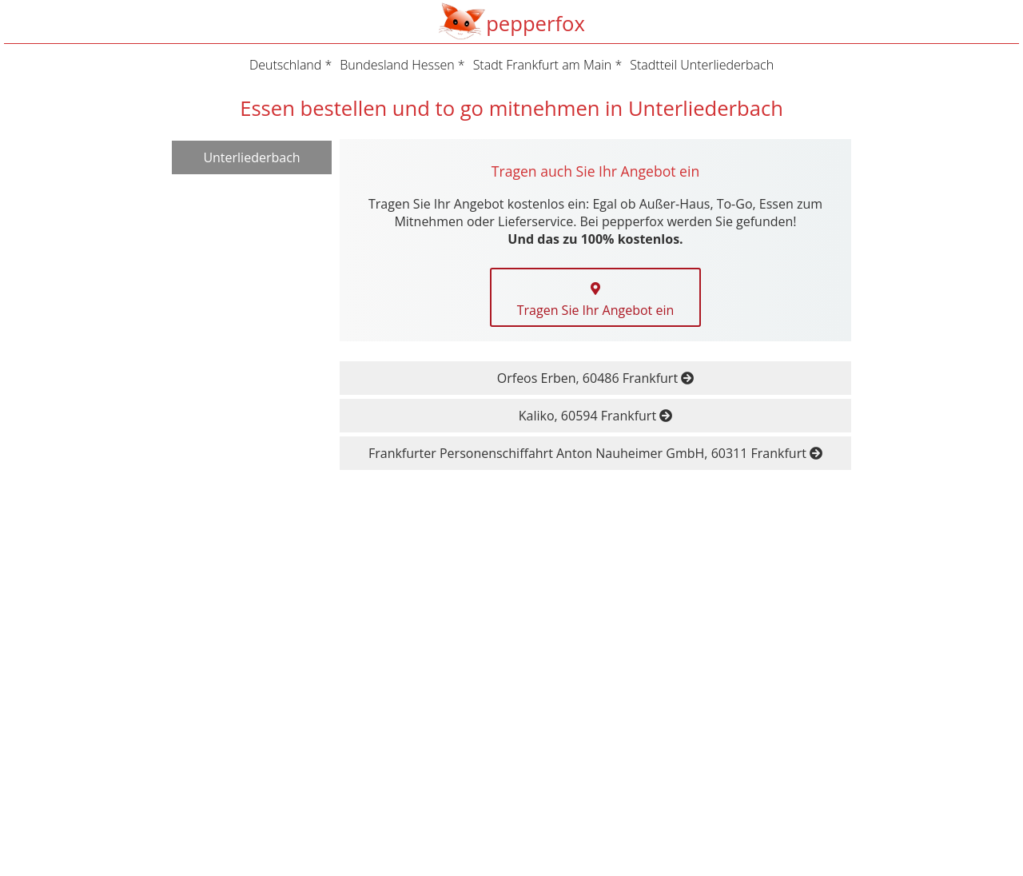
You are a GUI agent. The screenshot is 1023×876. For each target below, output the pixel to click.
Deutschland (285, 65)
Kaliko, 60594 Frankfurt (596, 415)
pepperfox (535, 24)
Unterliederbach (251, 157)
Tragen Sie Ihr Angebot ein (596, 300)
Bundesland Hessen (397, 65)
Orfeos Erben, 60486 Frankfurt (595, 378)
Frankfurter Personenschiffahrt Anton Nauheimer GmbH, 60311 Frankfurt (595, 453)
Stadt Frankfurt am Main (542, 65)
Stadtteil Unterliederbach (702, 65)
